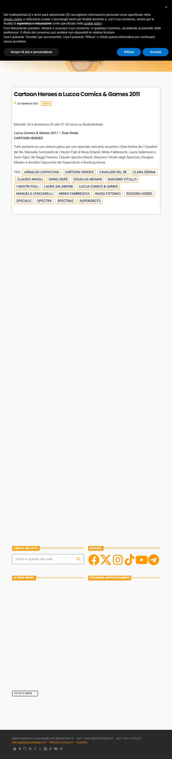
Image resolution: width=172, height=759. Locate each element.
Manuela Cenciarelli (34, 194)
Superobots (90, 201)
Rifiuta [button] (129, 52)
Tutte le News (25, 693)
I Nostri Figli (27, 186)
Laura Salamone (58, 186)
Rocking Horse (139, 194)
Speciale (23, 201)
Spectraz (65, 201)
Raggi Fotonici (107, 194)
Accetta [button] (155, 52)
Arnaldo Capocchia (41, 172)
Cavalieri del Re (113, 172)
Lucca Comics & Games (98, 186)
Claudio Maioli (30, 179)
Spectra (44, 201)
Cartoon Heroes (79, 172)
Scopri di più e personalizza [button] (31, 52)
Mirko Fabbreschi (74, 194)
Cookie (82, 742)
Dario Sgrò (58, 179)
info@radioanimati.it (29, 742)
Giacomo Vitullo (122, 179)
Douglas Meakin (88, 179)
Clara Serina (144, 172)
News (46, 103)
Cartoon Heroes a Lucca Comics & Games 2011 (77, 94)
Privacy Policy (61, 742)
